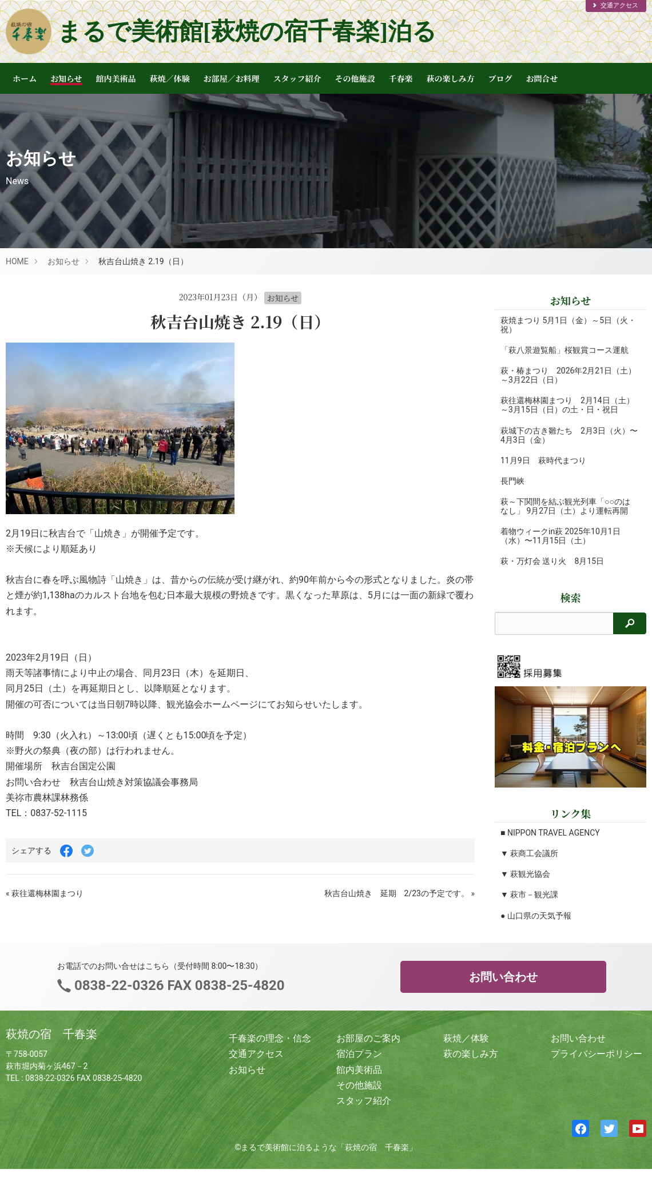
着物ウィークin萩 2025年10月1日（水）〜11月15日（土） (560, 536)
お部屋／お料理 (232, 78)
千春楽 (401, 78)
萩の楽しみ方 (451, 78)
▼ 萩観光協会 (525, 873)
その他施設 (355, 78)
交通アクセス (614, 5)
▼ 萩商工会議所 (529, 853)
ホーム (25, 78)
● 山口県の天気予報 (535, 915)
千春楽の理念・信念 (270, 1038)
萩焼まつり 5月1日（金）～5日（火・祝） (556, 325)
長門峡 (512, 481)
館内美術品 (116, 78)
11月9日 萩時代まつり (543, 460)
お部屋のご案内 (368, 1038)
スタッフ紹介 (297, 78)
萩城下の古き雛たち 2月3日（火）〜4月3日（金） (553, 435)
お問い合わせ (503, 977)
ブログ (500, 78)
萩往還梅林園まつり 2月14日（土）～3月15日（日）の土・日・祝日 (567, 405)
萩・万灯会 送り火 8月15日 (552, 561)
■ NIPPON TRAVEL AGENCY (550, 832)
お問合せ (542, 78)
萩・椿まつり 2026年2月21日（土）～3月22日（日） (556, 375)
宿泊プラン (359, 1053)
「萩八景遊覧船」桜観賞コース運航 (564, 350)
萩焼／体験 (170, 78)
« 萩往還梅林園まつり (45, 893)
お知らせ (66, 78)
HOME (17, 261)
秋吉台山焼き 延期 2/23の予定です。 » (399, 893)
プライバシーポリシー (596, 1053)
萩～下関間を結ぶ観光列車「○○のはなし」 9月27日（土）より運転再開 (565, 506)
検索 (570, 597)
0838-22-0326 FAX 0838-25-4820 (177, 985)
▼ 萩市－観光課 (529, 894)
